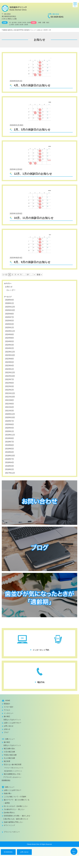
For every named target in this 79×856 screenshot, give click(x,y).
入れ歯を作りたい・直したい (14, 809)
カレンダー (10, 290)
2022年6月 (9, 383)
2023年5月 (9, 362)
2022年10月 (10, 376)
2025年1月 (9, 327)
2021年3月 (9, 411)
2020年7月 (9, 421)
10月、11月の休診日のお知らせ (33, 217)
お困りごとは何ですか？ (12, 723)
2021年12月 (10, 393)
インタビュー (8, 713)
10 (28, 275)
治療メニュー (10, 739)
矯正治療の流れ (9, 748)
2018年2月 (9, 469)
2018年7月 (9, 459)
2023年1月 (9, 369)
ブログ (6, 732)
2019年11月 (10, 435)
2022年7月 (9, 379)
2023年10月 (10, 355)
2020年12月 (10, 414)
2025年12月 (10, 307)
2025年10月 (10, 310)
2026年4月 (9, 300)
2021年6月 (9, 404)
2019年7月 (9, 442)
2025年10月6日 (16, 214)
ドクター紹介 (8, 707)
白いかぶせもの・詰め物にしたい (16, 806)
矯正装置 (7, 761)
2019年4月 (9, 452)
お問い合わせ (24, 852)
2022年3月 (9, 386)
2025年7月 (9, 317)
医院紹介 (7, 704)
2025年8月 (9, 314)
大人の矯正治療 (9, 758)
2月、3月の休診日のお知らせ (31, 129)
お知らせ (8, 287)
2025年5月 (9, 321)
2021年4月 (9, 407)
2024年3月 (9, 345)
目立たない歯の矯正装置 (12, 768)
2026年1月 (9, 303)
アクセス (7, 710)
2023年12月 (10, 352)
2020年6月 (9, 424)
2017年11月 (10, 473)
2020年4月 (9, 428)
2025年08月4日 (16, 258)
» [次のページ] (34, 275)
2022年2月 (9, 390)
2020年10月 (10, 417)
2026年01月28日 (16, 125)
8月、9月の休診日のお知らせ (31, 262)
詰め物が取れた (9, 812)
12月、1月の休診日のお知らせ (32, 173)
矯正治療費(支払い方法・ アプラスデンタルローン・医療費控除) (12, 777)
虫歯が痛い (8, 793)
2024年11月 (10, 331)
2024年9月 (9, 334)
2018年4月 (9, 462)
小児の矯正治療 (9, 752)
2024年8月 (9, 338)
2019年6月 (9, 445)
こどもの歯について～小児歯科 (15, 796)
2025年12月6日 (16, 169)
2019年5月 (9, 449)
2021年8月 (9, 400)
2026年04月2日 (16, 81)
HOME (7, 700)
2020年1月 (9, 431)
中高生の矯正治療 (10, 755)
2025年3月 (9, 324)
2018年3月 (9, 466)
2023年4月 (9, 366)
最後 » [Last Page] (39, 275)
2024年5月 (9, 341)
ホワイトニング (9, 825)
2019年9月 (9, 438)
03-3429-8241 (57, 17)
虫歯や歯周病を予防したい (13, 822)
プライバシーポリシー (12, 832)
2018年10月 (10, 456)
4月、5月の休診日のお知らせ (31, 85)
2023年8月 (9, 359)
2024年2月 (9, 348)
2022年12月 (10, 372)
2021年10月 (10, 397)
